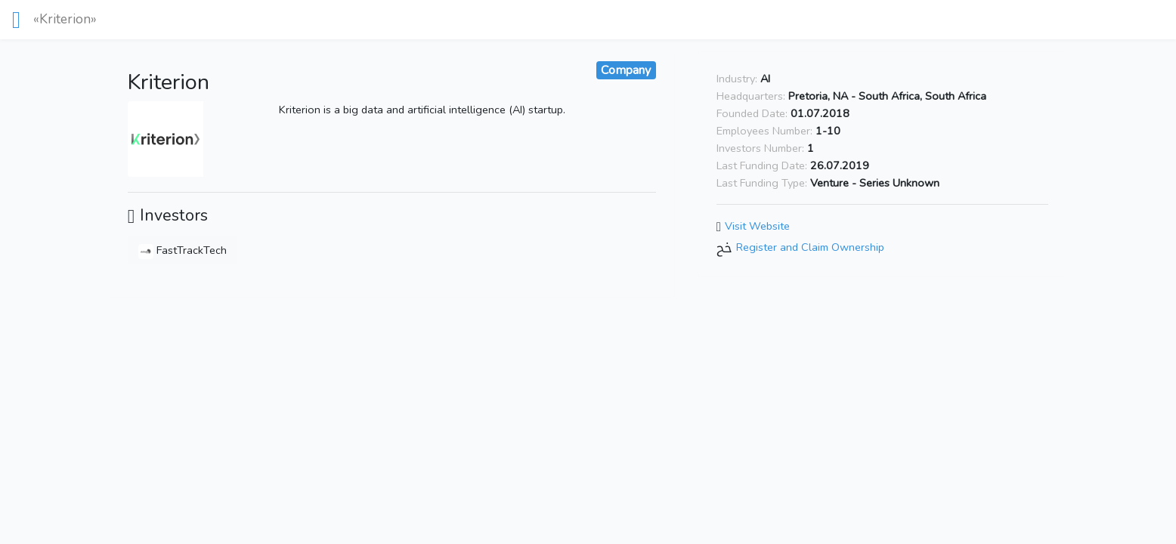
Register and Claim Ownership (810, 247)
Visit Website (757, 225)
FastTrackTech (182, 250)
